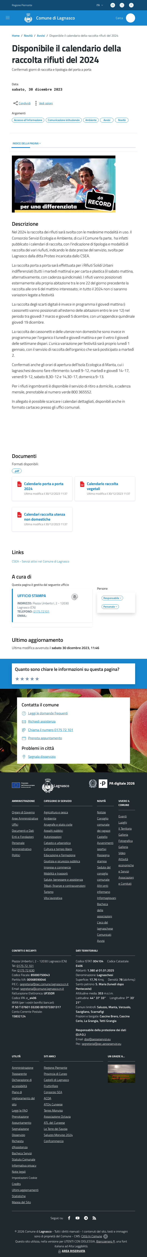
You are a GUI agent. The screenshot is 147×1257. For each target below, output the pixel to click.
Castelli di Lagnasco (56, 1080)
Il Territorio (125, 828)
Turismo (48, 891)
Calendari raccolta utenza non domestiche (44, 516)
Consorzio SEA (53, 1092)
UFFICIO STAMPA (31, 596)
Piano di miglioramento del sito (23, 1098)
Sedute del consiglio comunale (104, 873)
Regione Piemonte (55, 1067)
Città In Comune (91, 1236)
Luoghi (122, 822)
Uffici (15, 824)
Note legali (19, 1171)
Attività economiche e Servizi (126, 865)
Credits (16, 1184)
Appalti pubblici (53, 830)
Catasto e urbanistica (57, 843)
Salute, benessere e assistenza (63, 879)
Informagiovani (106, 898)
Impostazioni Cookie (24, 1177)
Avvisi (41, 35)
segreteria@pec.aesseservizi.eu (101, 1043)
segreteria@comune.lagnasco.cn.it (42, 988)
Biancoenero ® (105, 1241)
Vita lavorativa (53, 898)
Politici (16, 855)
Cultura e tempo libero (58, 849)
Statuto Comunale (23, 1159)
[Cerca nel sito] (130, 18)
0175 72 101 (25, 965)
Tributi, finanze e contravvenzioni (64, 885)
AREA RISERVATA (71, 1251)
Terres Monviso (53, 1110)
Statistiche (19, 1196)
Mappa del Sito (21, 1202)
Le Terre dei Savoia (55, 1128)
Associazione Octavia (57, 1116)
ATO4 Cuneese (53, 1104)
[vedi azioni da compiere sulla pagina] (43, 103)
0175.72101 (41, 611)
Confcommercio (54, 1141)
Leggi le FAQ (20, 1110)
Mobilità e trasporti (56, 873)
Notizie (101, 812)
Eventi (122, 816)
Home (16, 35)
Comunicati (104, 934)
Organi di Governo (23, 812)
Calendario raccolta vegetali (102, 486)
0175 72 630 (25, 970)
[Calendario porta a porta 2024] (19, 484)
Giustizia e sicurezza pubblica (62, 861)
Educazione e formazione (59, 855)
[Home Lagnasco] (47, 18)
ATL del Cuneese (54, 1122)
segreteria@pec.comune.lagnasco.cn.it (44, 984)
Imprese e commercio (57, 867)
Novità (28, 35)
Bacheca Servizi (22, 1153)
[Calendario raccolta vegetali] (82, 484)
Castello (102, 836)
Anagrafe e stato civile (58, 824)
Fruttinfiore (51, 1086)
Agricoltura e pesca (56, 812)
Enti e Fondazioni (23, 836)
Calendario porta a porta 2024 (43, 486)
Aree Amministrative (25, 818)
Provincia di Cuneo (55, 1073)
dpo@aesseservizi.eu (97, 1039)
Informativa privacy (24, 1165)
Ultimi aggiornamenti (25, 1190)
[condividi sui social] (21, 103)
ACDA (47, 1098)
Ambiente (50, 818)
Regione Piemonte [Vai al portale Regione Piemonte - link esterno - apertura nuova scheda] (22, 5)
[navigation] (7, 17)
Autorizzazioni (52, 836)
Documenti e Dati (23, 830)
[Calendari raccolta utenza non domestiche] (19, 515)
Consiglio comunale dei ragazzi (103, 824)
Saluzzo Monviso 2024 (58, 1135)
